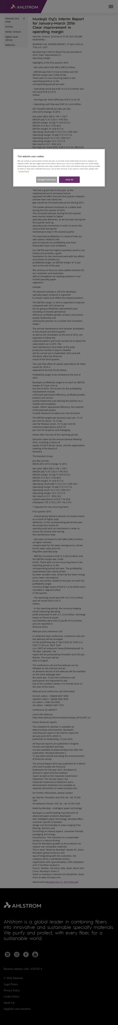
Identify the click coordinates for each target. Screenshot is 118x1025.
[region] (59, 168)
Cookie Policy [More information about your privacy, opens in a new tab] (23, 171)
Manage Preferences (46, 179)
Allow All (69, 179)
